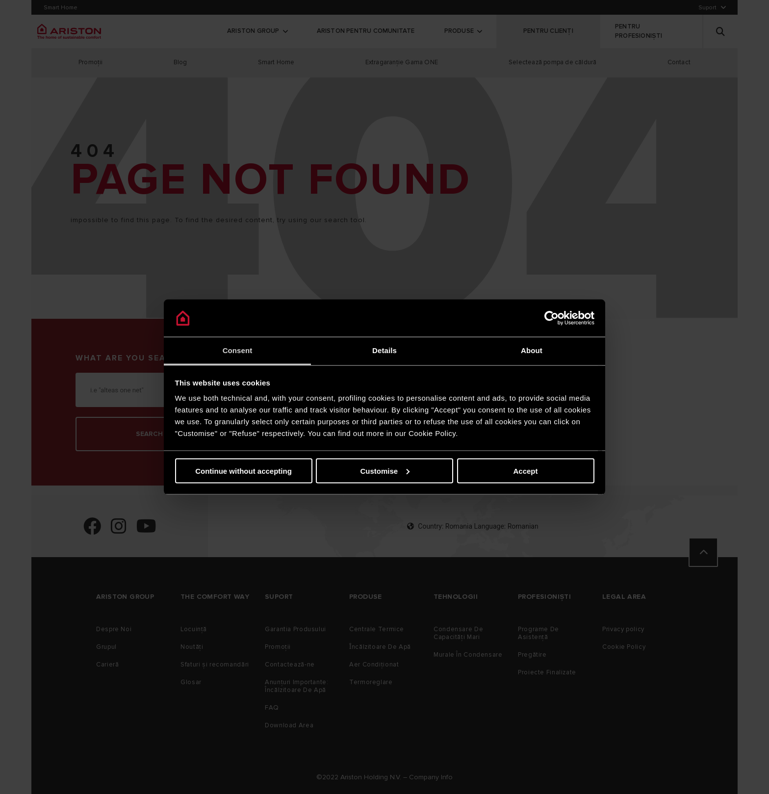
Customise (385, 470)
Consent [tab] (238, 350)
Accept (525, 470)
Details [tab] (384, 350)
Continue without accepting (243, 470)
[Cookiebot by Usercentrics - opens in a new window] (551, 318)
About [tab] (531, 350)
